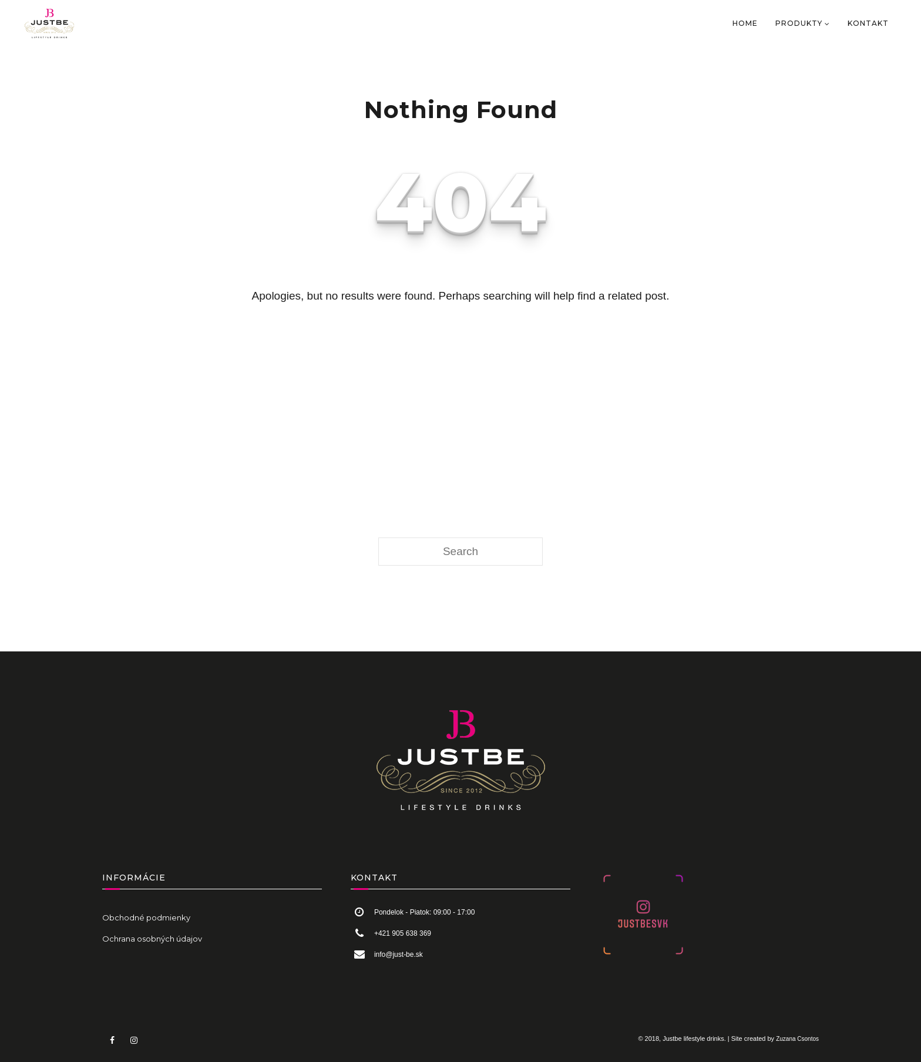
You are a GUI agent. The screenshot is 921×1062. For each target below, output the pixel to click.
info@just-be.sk (398, 954)
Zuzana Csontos (797, 1039)
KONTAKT (868, 23)
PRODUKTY (798, 23)
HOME (745, 23)
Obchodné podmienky (146, 917)
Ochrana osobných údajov (152, 938)
